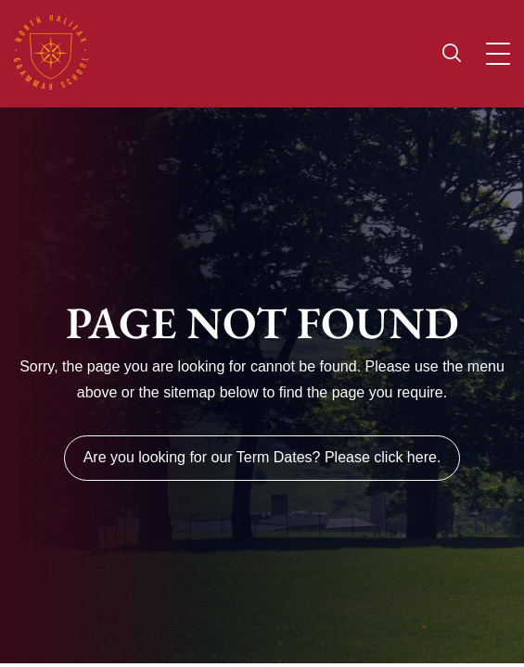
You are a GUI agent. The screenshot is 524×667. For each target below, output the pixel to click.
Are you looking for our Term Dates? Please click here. (262, 457)
